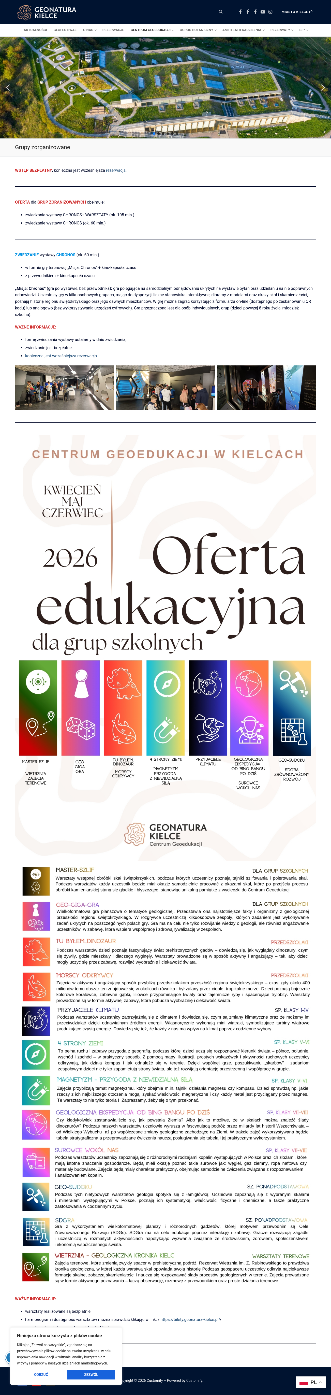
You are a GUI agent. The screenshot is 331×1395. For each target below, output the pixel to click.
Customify (194, 1380)
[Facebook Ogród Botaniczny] (248, 12)
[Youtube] (263, 12)
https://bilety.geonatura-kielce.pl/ (190, 1319)
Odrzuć (41, 1375)
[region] (66, 1356)
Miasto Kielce (297, 12)
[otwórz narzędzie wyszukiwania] (220, 11)
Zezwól (91, 1375)
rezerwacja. (116, 170)
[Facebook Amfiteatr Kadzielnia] (255, 12)
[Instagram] (270, 12)
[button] (8, 87)
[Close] (114, 1334)
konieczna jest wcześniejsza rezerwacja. (61, 355)
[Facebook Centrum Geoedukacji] (240, 12)
